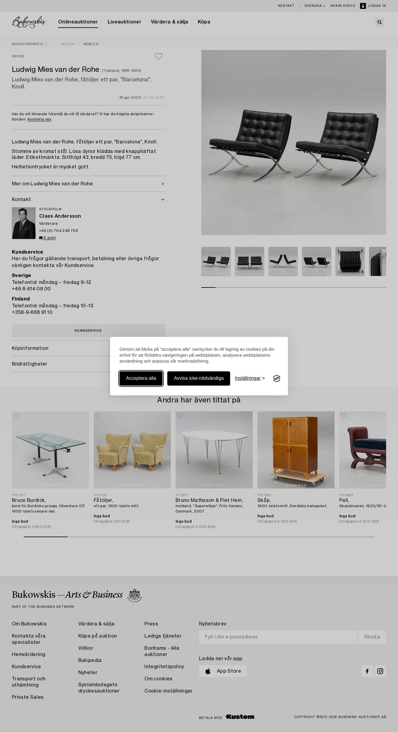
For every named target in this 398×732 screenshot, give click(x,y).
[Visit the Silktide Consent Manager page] (277, 378)
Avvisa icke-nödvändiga (199, 378)
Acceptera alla (141, 378)
